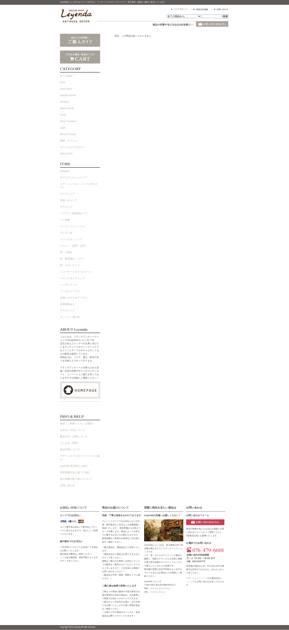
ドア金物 (65, 219)
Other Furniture (68, 121)
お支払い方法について (72, 430)
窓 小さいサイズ (70, 265)
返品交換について (70, 449)
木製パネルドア (68, 200)
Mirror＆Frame (68, 134)
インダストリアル (70, 291)
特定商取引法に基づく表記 (75, 472)
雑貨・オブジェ (68, 140)
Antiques (65, 171)
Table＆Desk (67, 108)
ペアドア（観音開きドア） (75, 213)
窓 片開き (66, 252)
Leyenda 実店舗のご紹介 (74, 465)
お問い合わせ (67, 485)
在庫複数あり (67, 304)
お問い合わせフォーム (196, 578)
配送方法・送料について (73, 436)
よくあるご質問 (68, 443)
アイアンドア (67, 193)
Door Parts (66, 88)
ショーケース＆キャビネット (76, 271)
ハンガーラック (68, 284)
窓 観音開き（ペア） (72, 258)
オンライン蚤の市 (70, 317)
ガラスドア (66, 206)
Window (64, 101)
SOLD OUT (66, 153)
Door (62, 82)
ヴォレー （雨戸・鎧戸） (74, 245)
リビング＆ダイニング (72, 278)
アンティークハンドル (72, 226)
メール (189, 581)
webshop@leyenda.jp (160, 588)
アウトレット (67, 310)
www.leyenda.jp (157, 592)
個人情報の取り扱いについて (76, 478)
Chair (63, 114)
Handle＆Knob (68, 95)
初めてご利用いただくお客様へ (77, 423)
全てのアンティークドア (73, 177)
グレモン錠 (66, 232)
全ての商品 (66, 75)
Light (62, 127)
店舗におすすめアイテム (73, 297)
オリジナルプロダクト (72, 147)
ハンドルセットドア (71, 239)
